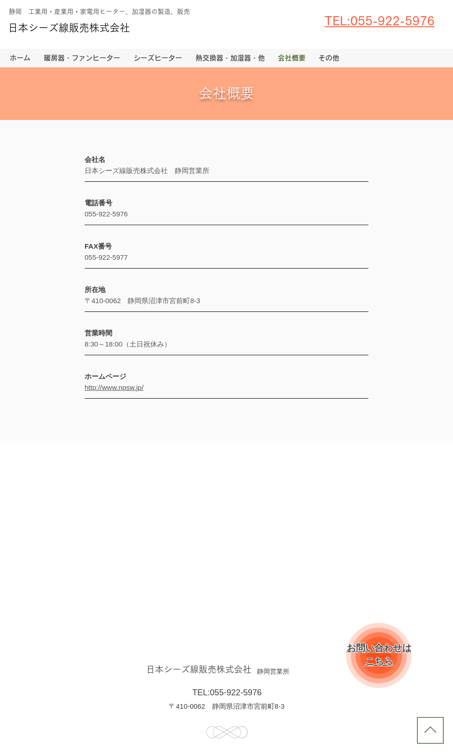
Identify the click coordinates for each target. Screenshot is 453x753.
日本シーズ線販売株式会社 (69, 28)
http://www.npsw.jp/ (114, 387)
